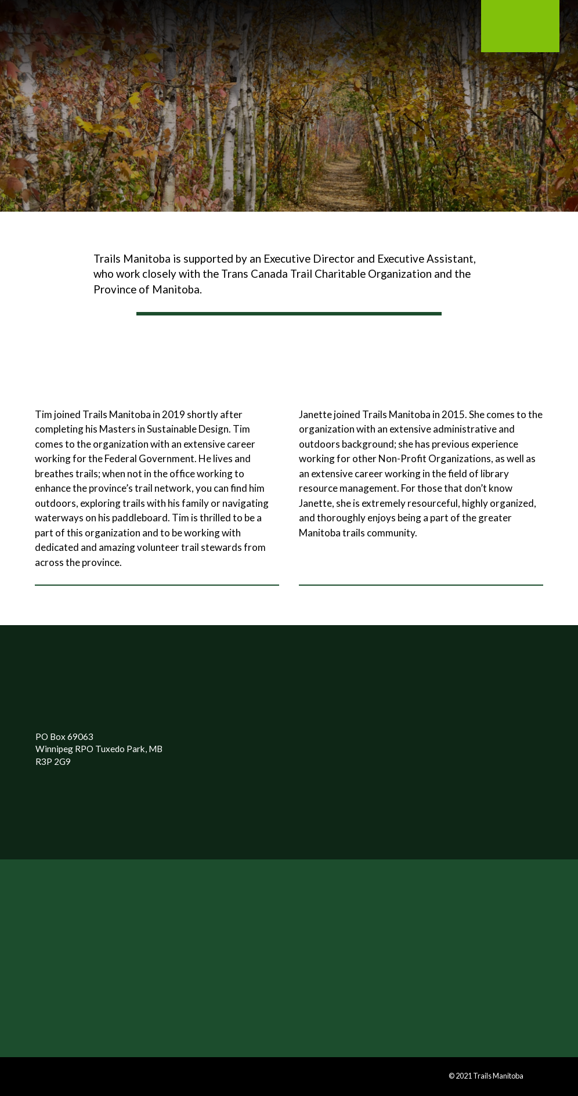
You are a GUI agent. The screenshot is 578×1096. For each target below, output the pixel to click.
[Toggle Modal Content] (119, 32)
